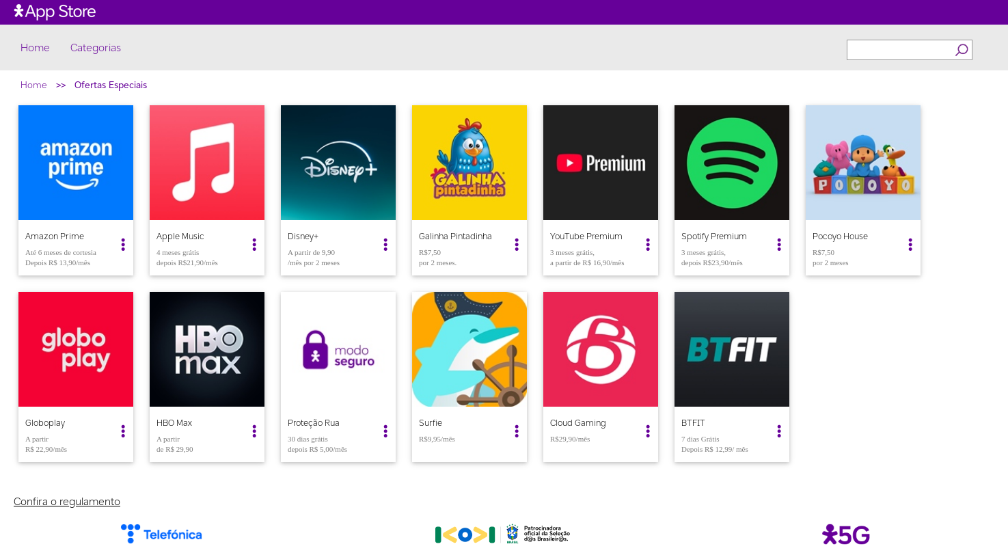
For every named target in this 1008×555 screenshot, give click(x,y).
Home (35, 48)
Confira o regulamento (67, 501)
